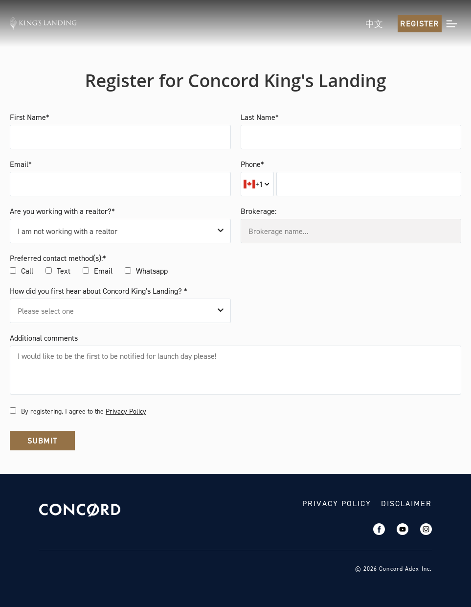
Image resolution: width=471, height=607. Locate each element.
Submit (42, 441)
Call (27, 271)
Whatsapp (152, 271)
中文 (374, 23)
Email (103, 271)
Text (63, 271)
